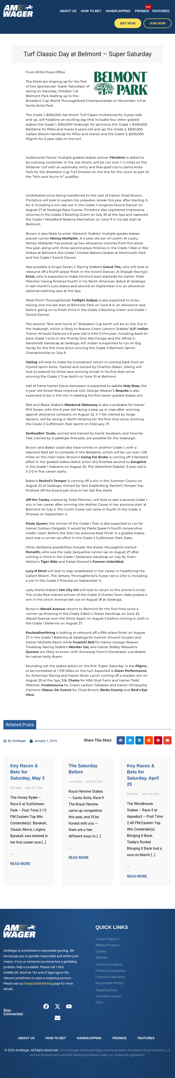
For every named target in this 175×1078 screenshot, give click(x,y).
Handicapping (118, 11)
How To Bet (91, 11)
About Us (68, 11)
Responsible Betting (38, 983)
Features (160, 11)
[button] (121, 740)
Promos (142, 8)
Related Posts (20, 724)
